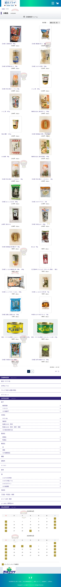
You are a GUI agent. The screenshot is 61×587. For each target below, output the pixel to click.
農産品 (3, 443)
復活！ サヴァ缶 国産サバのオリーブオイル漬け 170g (15, 337)
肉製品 (4, 437)
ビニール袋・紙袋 (6, 499)
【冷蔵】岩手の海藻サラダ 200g (40, 359)
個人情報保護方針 (27, 581)
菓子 (2, 402)
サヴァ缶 (5, 418)
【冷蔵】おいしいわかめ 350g (10, 201)
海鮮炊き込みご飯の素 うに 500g (40, 111)
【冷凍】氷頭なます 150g (38, 224)
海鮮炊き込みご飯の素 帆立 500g (40, 156)
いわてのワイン (6, 483)
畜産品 (3, 433)
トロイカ (5, 408)
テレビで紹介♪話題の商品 (8, 390)
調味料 (3, 461)
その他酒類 (5, 486)
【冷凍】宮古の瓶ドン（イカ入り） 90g (12, 179)
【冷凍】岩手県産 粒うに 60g (9, 66)
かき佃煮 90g (5, 156)
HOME (3, 8)
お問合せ (50, 581)
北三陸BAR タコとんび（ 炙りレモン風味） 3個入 (44, 269)
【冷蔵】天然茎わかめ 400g (9, 359)
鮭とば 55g (34, 246)
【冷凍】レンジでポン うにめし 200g (11, 292)
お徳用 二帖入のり (6, 224)
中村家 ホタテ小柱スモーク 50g (39, 314)
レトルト (3, 465)
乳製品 (4, 440)
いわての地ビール (7, 480)
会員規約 (44, 581)
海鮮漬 (4, 421)
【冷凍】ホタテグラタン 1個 (39, 201)
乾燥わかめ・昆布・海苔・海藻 (11, 427)
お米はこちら (5, 385)
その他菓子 (5, 411)
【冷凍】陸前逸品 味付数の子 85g (10, 246)
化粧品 (3, 490)
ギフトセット (5, 394)
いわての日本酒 (6, 478)
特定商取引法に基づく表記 (15, 581)
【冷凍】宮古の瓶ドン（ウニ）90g (10, 89)
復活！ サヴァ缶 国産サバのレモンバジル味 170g (44, 337)
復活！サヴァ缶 (5, 381)
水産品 (3, 415)
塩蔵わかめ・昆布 (7, 424)
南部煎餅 (5, 405)
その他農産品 (6, 452)
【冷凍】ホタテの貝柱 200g (38, 66)
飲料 (2, 470)
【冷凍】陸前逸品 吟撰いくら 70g (40, 134)
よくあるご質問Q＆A (7, 503)
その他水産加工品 (7, 430)
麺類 (2, 456)
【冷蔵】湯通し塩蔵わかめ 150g (10, 314)
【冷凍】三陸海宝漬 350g (8, 43)
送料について (37, 581)
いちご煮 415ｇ (6, 111)
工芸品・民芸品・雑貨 (7, 494)
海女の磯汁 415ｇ (6, 134)
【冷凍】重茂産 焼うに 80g (38, 43)
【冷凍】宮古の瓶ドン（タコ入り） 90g (41, 179)
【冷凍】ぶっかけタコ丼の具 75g (40, 292)
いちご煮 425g (35, 89)
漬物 (3, 450)
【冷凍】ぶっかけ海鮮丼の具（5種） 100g (13, 269)
